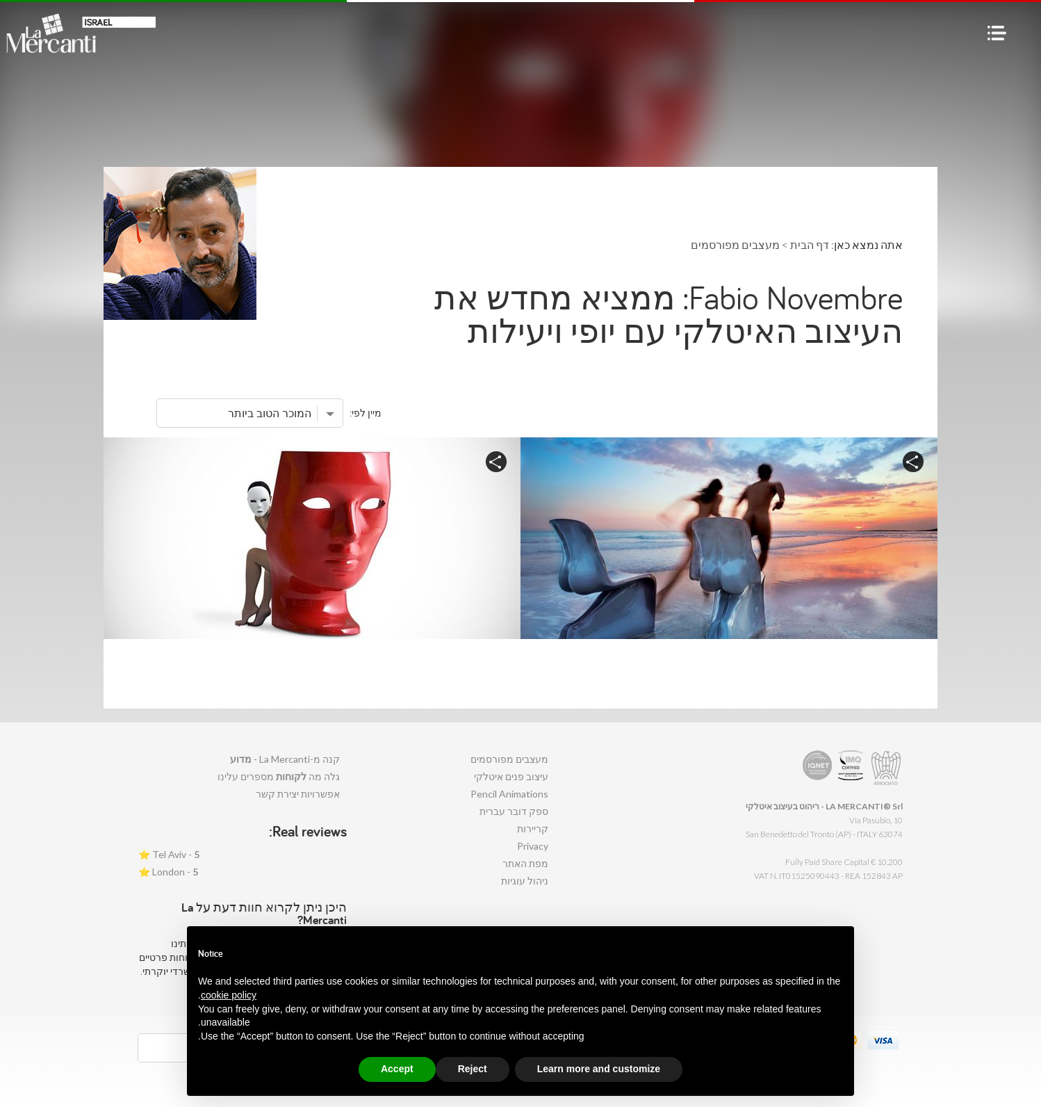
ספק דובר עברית (513, 811)
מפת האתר (525, 863)
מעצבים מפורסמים (509, 759)
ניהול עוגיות (524, 881)
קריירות (532, 828)
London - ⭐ (168, 872)
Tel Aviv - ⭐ (168, 854)
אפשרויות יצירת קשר (298, 794)
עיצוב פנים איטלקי (511, 776)
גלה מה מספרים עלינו (279, 776)
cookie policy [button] (228, 995)
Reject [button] (472, 1068)
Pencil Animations (509, 794)
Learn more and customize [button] (598, 1068)
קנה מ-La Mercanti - (285, 759)
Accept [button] (397, 1068)
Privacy (532, 846)
